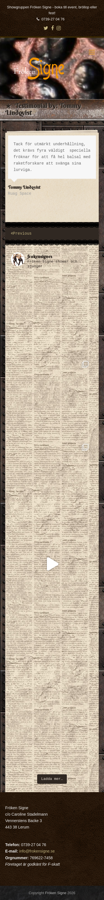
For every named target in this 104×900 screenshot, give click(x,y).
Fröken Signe (55, 893)
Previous (21, 233)
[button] (92, 53)
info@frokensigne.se (37, 851)
